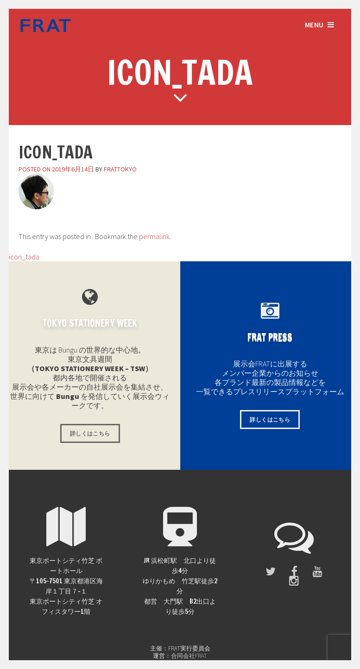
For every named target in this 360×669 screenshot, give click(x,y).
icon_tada (19, 256)
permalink (154, 236)
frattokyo (120, 169)
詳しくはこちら (90, 433)
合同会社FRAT (189, 656)
